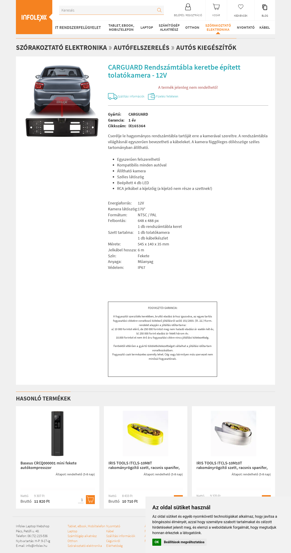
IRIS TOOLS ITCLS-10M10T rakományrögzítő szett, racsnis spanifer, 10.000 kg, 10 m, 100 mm (232, 468)
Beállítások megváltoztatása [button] (184, 542)
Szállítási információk (135, 96)
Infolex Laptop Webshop (32, 527)
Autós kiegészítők (209, 47)
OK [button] (157, 542)
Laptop (146, 27)
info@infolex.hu (36, 546)
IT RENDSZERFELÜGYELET (78, 27)
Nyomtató (245, 27)
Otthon (192, 27)
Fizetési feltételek (176, 96)
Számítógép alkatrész (168, 27)
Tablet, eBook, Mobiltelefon (121, 27)
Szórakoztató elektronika (217, 27)
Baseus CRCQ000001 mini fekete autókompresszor (48, 466)
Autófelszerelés (142, 47)
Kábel (264, 27)
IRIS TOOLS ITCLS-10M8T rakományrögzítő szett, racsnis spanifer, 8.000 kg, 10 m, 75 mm (144, 468)
